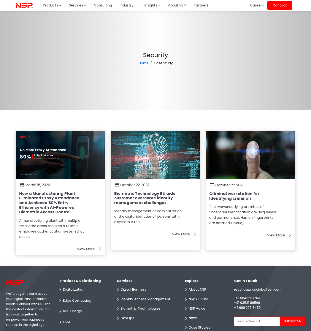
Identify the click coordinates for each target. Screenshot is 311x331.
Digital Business (130, 289)
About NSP (177, 5)
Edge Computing (74, 300)
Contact (280, 5)
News (190, 318)
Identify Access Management (142, 299)
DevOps (124, 318)
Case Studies (196, 327)
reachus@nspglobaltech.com (258, 289)
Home (143, 63)
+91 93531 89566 (247, 302)
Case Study (163, 63)
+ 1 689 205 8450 (247, 307)
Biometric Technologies (137, 308)
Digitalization (71, 289)
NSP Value (194, 308)
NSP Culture (195, 299)
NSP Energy (70, 311)
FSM (64, 322)
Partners (201, 5)
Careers (257, 5)
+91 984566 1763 (247, 298)
